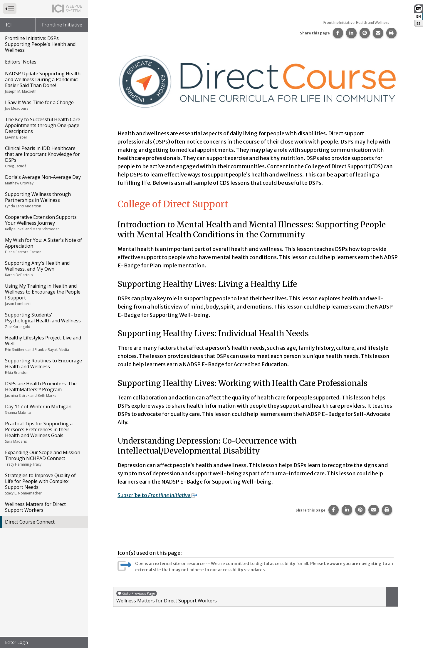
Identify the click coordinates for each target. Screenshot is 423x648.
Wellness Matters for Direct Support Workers (35, 507)
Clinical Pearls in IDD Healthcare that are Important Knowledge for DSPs (43, 157)
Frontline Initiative (62, 24)
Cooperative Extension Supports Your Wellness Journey (43, 222)
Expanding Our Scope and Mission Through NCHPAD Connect (43, 458)
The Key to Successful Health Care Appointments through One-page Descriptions (43, 128)
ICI (9, 24)
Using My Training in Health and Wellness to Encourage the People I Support (43, 294)
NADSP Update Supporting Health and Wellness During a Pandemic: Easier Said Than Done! (43, 82)
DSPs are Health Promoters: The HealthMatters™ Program (43, 389)
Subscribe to (159, 495)
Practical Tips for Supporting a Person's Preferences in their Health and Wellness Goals (43, 432)
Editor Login (16, 642)
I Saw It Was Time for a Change (43, 105)
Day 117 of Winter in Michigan (43, 409)
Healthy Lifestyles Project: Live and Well (43, 343)
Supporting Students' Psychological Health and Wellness (43, 320)
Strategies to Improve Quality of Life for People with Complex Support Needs (43, 484)
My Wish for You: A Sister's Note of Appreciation (43, 245)
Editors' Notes (20, 62)
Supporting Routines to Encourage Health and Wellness (43, 366)
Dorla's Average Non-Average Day (43, 180)
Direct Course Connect (30, 522)
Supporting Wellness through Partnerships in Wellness (43, 200)
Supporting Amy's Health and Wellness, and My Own (43, 268)
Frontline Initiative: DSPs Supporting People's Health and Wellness (40, 44)
